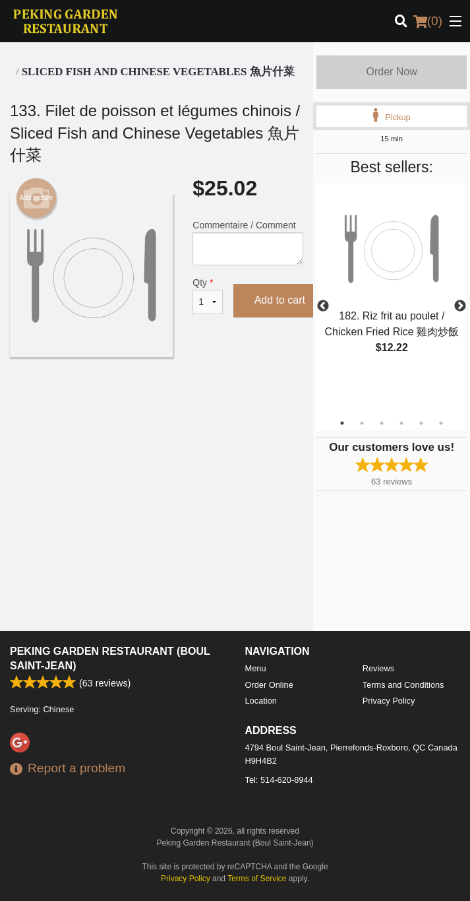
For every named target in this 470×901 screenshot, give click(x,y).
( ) (427, 21)
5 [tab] (421, 423)
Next (460, 306)
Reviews (378, 668)
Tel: (279, 780)
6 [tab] (441, 423)
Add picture (36, 198)
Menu (255, 668)
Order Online (269, 685)
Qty (207, 295)
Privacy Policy (389, 701)
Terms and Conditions (403, 685)
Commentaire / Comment (247, 242)
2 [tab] (361, 423)
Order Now (391, 71)
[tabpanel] (391, 282)
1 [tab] (342, 423)
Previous (323, 306)
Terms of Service (256, 878)
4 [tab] (401, 423)
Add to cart (279, 300)
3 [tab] (381, 423)
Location (261, 701)
